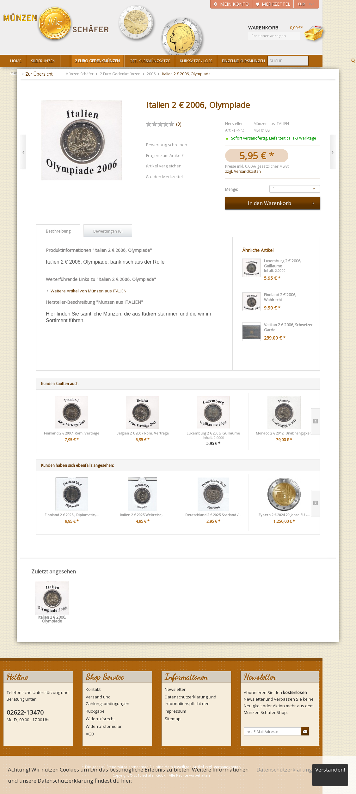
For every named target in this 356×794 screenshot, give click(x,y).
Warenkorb (315, 34)
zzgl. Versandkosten (243, 171)
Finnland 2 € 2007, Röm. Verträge (71, 433)
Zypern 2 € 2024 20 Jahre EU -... (284, 514)
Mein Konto (234, 4)
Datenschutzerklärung (284, 769)
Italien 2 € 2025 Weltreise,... (142, 514)
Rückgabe (95, 711)
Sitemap (173, 719)
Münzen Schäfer (56, 24)
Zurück (23, 152)
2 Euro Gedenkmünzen (120, 74)
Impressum (175, 711)
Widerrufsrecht (100, 719)
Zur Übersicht (39, 74)
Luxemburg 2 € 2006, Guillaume (213, 433)
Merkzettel (276, 4)
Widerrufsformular (104, 726)
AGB (90, 734)
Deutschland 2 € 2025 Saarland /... (213, 514)
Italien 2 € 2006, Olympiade (52, 619)
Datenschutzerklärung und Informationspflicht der (190, 700)
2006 (152, 74)
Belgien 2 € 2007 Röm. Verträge (142, 433)
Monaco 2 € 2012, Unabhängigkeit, (284, 433)
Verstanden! (330, 769)
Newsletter (175, 689)
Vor (333, 152)
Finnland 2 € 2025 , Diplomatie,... (72, 514)
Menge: (231, 189)
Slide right (315, 421)
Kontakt (93, 689)
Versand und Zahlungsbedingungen (107, 700)
